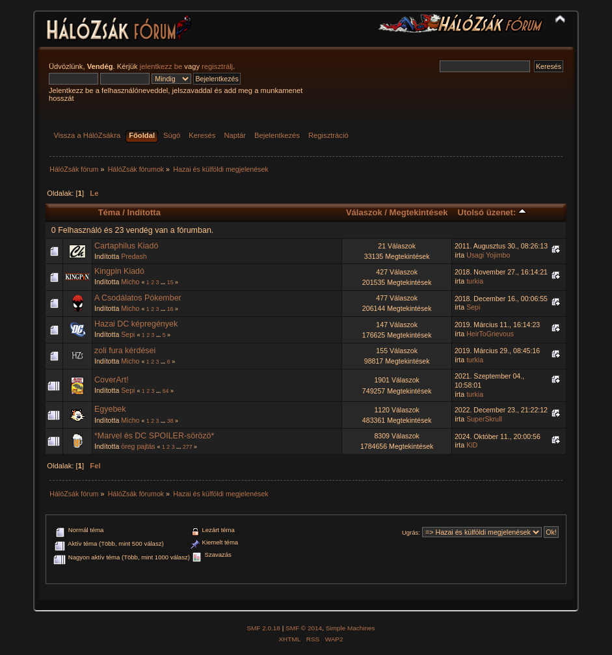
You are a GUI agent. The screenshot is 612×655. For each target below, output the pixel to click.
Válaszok (364, 212)
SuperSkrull (484, 419)
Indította (144, 212)
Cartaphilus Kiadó (126, 245)
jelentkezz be (161, 66)
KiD (471, 445)
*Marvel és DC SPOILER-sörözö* (154, 435)
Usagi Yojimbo (488, 255)
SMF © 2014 (304, 628)
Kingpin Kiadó (119, 271)
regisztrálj (217, 66)
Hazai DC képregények (136, 323)
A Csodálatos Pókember (137, 297)
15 (170, 282)
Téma (109, 212)
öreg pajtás (138, 446)
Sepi (473, 307)
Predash (133, 256)
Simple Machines (350, 628)
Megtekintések (419, 212)
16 (170, 309)
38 (170, 421)
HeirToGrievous (490, 334)
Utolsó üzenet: (492, 212)
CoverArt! (111, 379)
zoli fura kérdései (124, 350)
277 (188, 447)
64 (166, 391)
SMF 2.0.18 (263, 628)
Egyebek (110, 409)
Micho (130, 282)
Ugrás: (411, 532)
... (164, 282)
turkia (474, 281)
